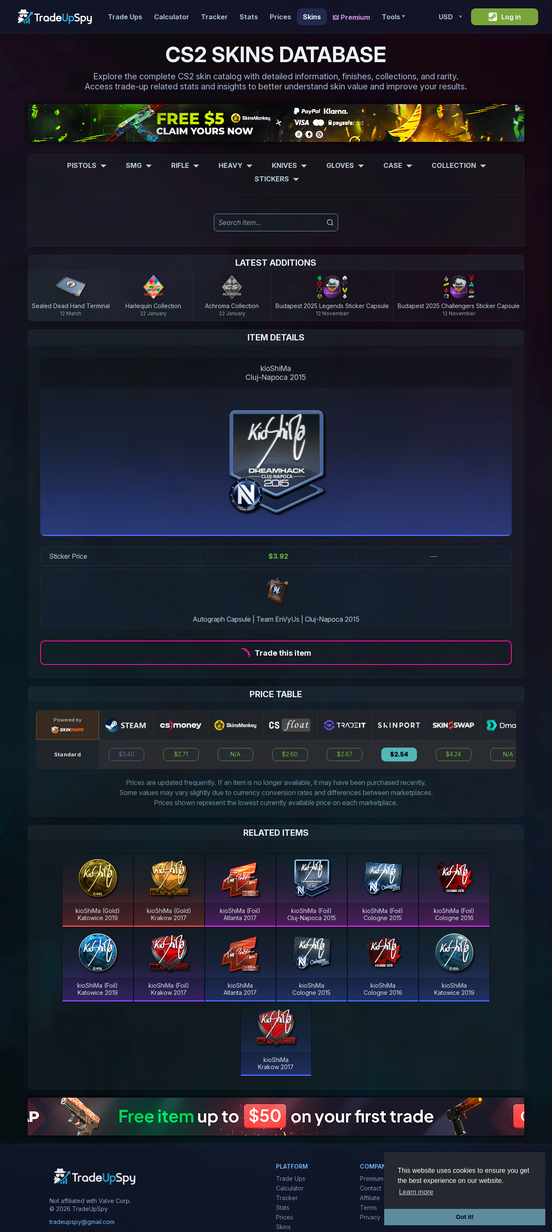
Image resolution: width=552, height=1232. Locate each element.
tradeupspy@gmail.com (82, 1221)
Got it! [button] (465, 1217)
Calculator (171, 17)
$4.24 (453, 754)
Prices (280, 17)
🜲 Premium (351, 17)
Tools (393, 17)
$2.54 (399, 754)
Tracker (214, 17)
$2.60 (290, 754)
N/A (235, 754)
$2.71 (181, 754)
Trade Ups (125, 17)
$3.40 (126, 754)
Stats (249, 17)
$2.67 (344, 754)
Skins (312, 17)
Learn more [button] (416, 1191)
